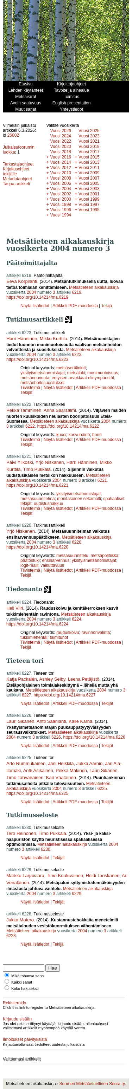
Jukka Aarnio (89, 763)
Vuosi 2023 (89, 136)
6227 (26, 695)
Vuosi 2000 (60, 199)
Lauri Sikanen (20, 721)
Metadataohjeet (17, 178)
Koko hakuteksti (25, 988)
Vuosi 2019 (89, 146)
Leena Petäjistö (84, 679)
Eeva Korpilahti (21, 281)
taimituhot (59, 637)
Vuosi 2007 (89, 178)
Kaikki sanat (21, 982)
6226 (56, 737)
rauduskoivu (67, 632)
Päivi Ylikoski (19, 462)
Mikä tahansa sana (27, 976)
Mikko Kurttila (53, 338)
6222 (30, 426)
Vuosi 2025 (89, 130)
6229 (76, 893)
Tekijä (106, 305)
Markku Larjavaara (25, 875)
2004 (31, 292)
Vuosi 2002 (60, 194)
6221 (102, 480)
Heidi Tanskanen (102, 875)
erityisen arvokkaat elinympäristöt (83, 377)
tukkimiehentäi (34, 637)
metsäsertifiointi (71, 367)
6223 (76, 354)
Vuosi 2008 (60, 178)
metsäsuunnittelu (72, 555)
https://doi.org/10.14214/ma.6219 (37, 297)
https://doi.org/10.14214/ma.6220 (37, 547)
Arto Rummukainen (25, 763)
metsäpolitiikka (104, 555)
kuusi (61, 434)
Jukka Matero (20, 919)
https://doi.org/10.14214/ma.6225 (37, 793)
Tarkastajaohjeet (18, 164)
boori (97, 434)
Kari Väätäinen (61, 777)
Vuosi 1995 (89, 209)
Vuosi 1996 (60, 209)
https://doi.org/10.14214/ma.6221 (37, 485)
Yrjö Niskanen (50, 462)
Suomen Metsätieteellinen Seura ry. (92, 1083)
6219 (76, 292)
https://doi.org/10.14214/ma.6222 (68, 426)
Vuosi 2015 (89, 157)
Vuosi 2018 (60, 151)
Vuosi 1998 (60, 204)
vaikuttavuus (52, 565)
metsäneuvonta (34, 377)
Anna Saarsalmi (60, 410)
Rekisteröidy (14, 1002)
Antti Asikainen (38, 770)
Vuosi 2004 (60, 188)
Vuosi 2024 (60, 136)
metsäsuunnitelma (37, 498)
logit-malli (29, 565)
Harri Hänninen (21, 338)
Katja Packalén (21, 679)
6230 (45, 849)
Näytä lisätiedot (35, 305)
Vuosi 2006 (60, 183)
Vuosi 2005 (89, 183)
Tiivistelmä (30, 387)
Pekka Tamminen (23, 410)
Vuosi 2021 (89, 141)
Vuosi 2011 (89, 167)
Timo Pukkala (36, 469)
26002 (13, 135)
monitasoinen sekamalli (79, 498)
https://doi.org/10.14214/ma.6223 (37, 359)
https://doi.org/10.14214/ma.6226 (94, 737)
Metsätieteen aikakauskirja (94, 287)
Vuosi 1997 (89, 204)
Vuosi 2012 (60, 167)
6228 (11, 935)
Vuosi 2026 (60, 130)
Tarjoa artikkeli (16, 183)
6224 (76, 619)
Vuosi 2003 (89, 188)
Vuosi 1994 (60, 215)
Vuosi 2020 (60, 146)
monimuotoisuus (102, 372)
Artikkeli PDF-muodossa (75, 305)
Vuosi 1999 (89, 199)
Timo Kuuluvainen (65, 875)
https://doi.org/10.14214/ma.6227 (64, 695)
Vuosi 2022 (60, 141)
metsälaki (76, 372)
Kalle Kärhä (80, 721)
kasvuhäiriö (79, 434)
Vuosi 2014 (60, 162)
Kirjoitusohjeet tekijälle (16, 171)
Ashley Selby (52, 679)
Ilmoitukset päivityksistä (25, 1039)
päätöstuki (30, 560)
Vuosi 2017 (89, 151)
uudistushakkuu (48, 503)
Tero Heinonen (21, 833)
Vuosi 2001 (89, 194)
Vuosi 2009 (89, 172)
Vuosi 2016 (60, 157)
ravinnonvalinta (95, 632)
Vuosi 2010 (60, 172)
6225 (102, 788)
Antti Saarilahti (51, 721)
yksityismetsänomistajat (42, 372)
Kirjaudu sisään (17, 1019)
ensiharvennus (55, 560)
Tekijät (26, 392)
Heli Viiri (14, 608)
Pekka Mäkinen (71, 770)
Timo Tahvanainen (25, 777)
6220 (76, 542)
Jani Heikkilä (61, 763)
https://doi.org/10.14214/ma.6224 (37, 624)
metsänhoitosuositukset (42, 382)
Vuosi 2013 (89, 162)
